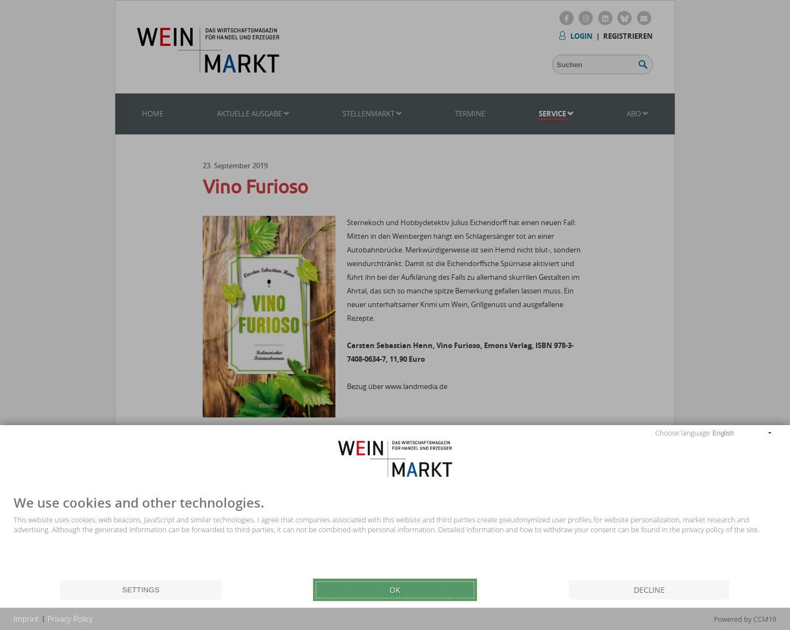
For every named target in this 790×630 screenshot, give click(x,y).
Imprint (26, 619)
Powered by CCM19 (745, 619)
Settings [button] (141, 590)
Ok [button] (395, 590)
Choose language (682, 433)
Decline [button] (649, 590)
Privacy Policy (70, 619)
